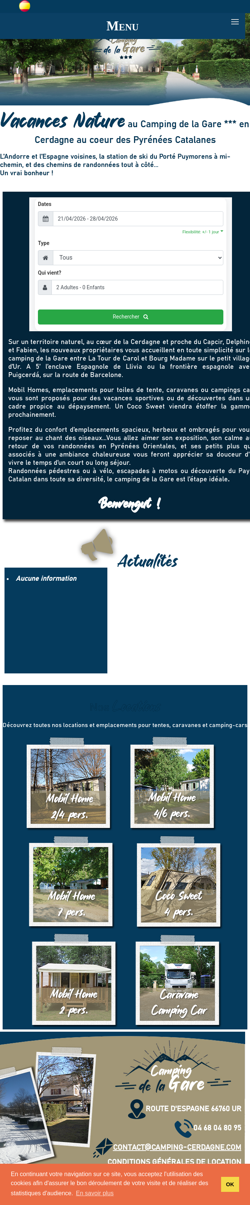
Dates (44, 204)
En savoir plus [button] (95, 1193)
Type (43, 243)
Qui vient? (49, 273)
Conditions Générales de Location (174, 1162)
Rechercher (131, 317)
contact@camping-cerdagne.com (167, 1147)
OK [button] (230, 1184)
